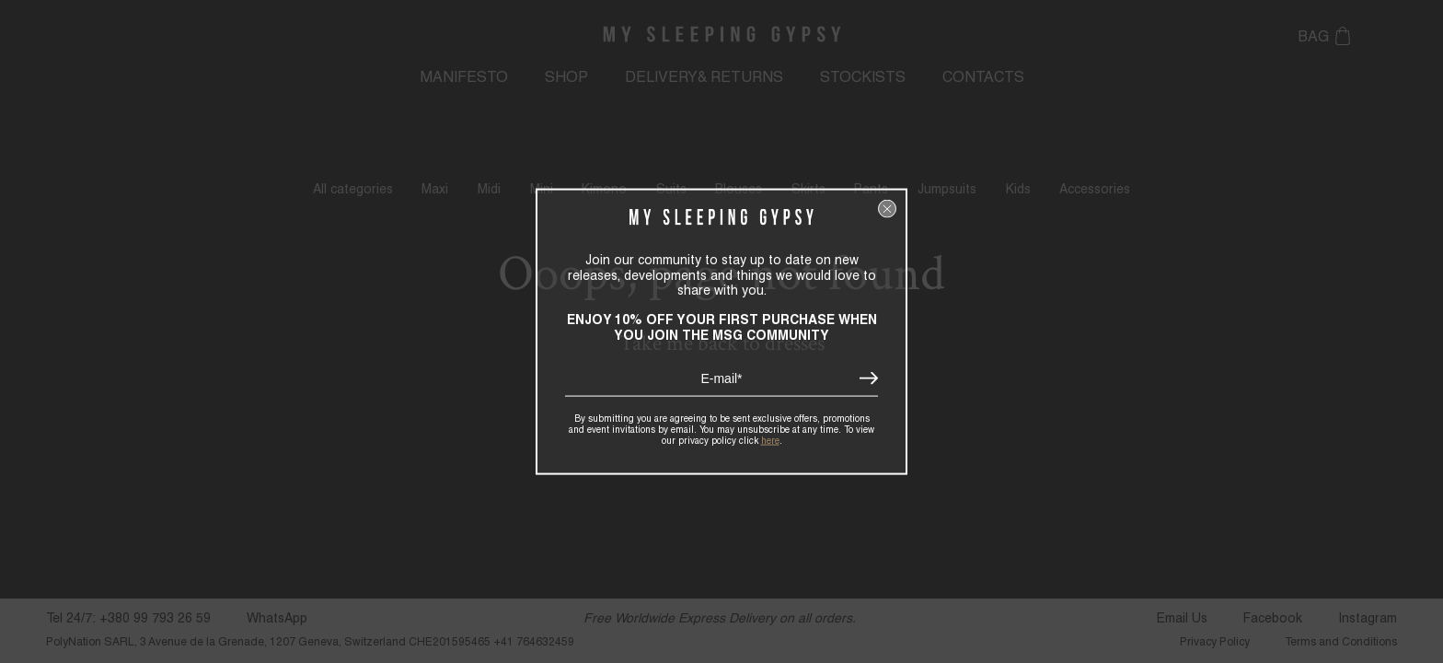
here (770, 439)
